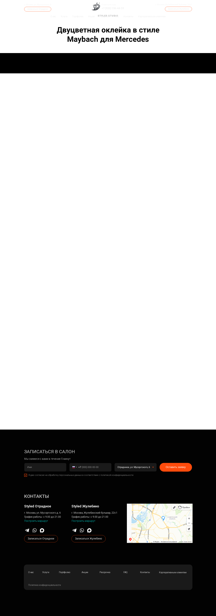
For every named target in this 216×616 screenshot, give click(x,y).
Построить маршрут (36, 520)
